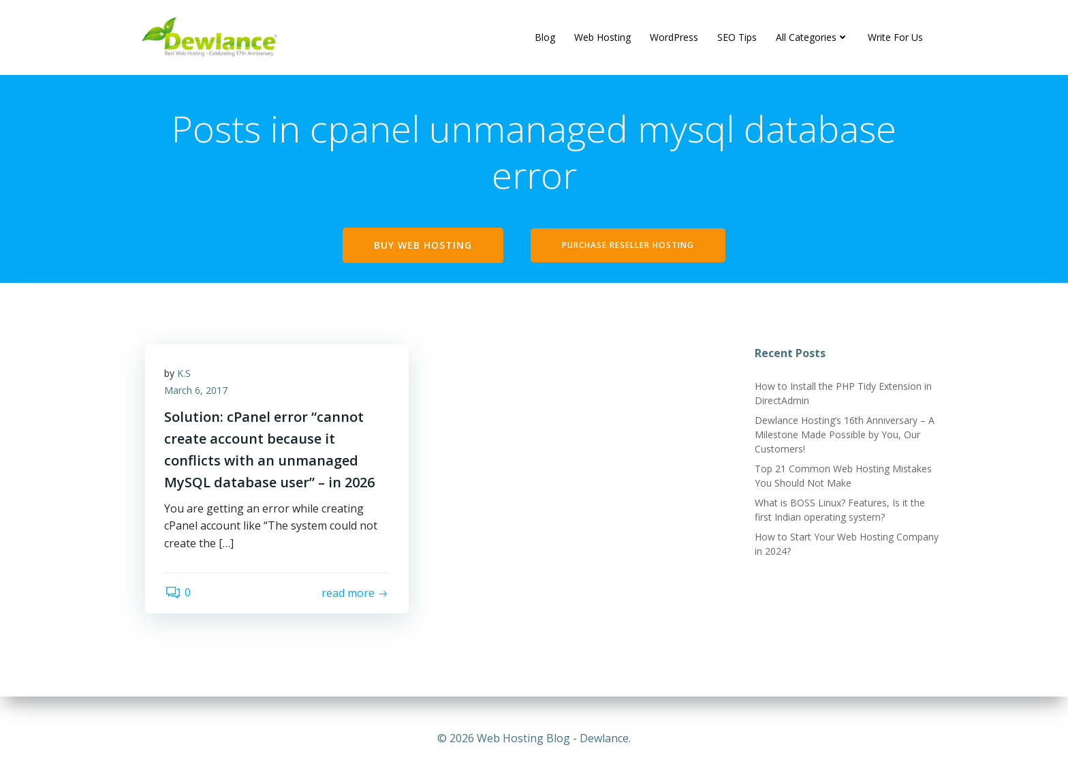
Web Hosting (602, 37)
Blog (545, 37)
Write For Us (895, 37)
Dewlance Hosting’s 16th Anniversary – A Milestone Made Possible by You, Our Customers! (844, 436)
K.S (185, 375)
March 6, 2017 (197, 392)
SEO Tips (737, 37)
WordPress (674, 37)
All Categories (812, 37)
